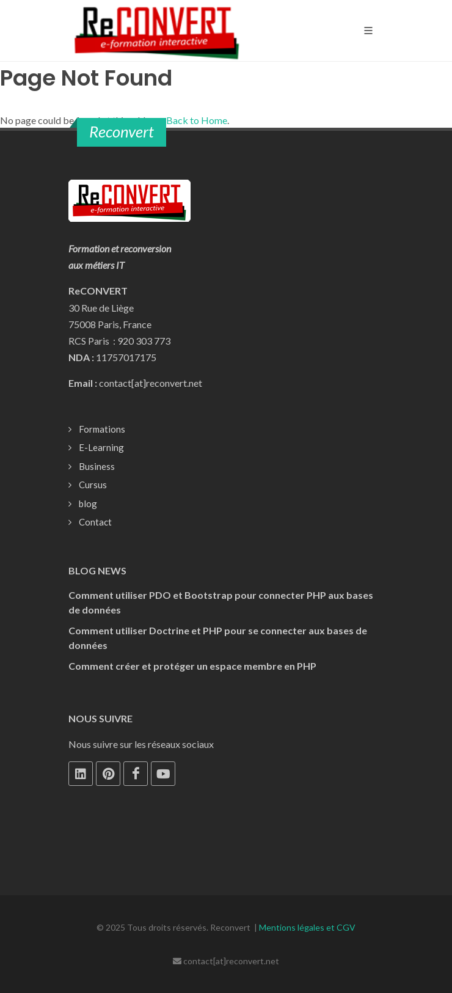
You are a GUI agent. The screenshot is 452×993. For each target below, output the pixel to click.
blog (88, 503)
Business (97, 466)
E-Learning (101, 447)
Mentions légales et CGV (307, 927)
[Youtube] (163, 773)
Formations (102, 428)
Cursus (93, 484)
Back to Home (196, 120)
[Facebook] (135, 773)
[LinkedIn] (80, 773)
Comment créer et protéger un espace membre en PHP (192, 666)
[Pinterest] (108, 773)
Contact (95, 521)
